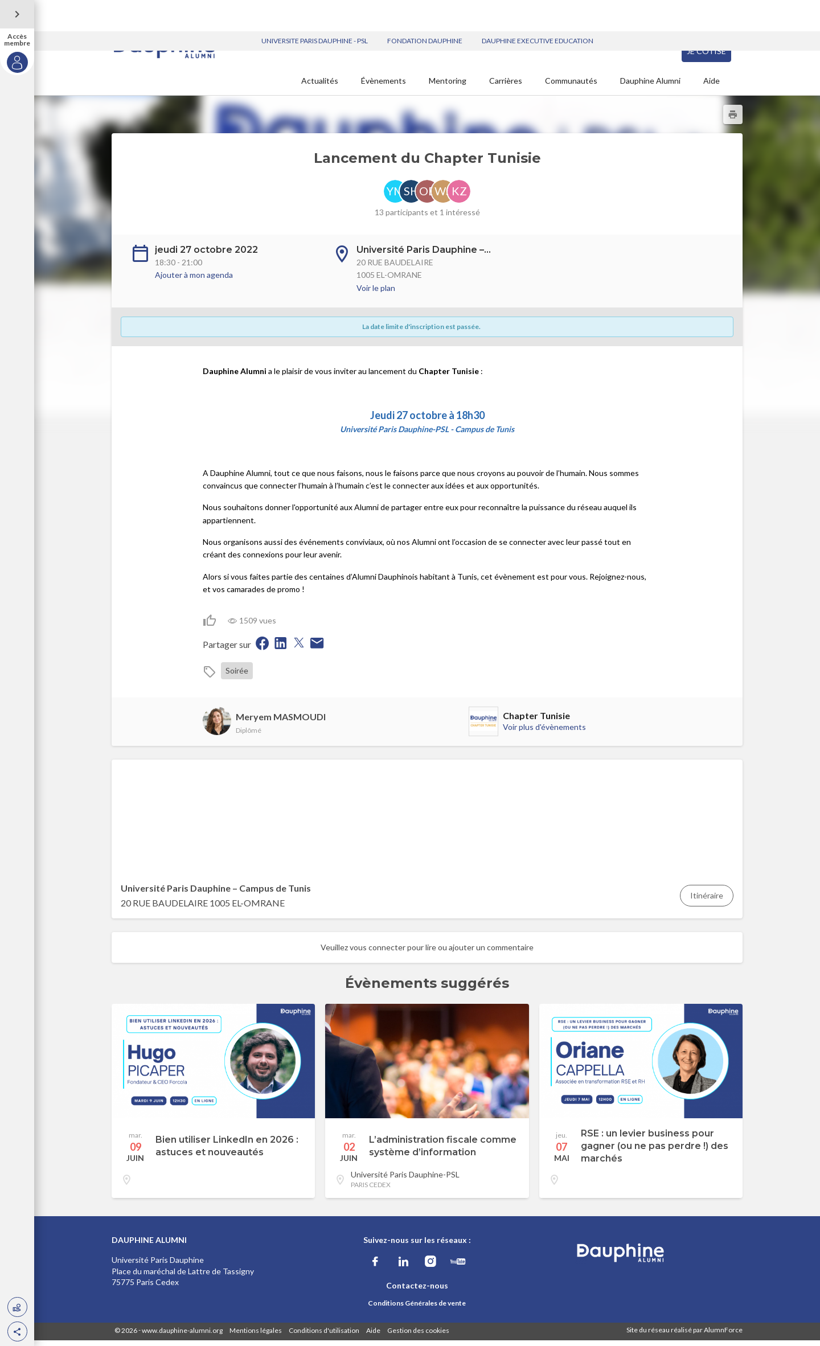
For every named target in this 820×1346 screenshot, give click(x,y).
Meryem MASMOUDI (281, 722)
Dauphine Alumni (650, 86)
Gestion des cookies (418, 1336)
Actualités (319, 86)
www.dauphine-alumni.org (182, 1336)
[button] (17, 1331)
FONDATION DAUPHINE (424, 9)
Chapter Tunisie (536, 721)
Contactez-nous (417, 1291)
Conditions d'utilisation (324, 1336)
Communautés (571, 86)
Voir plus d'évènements (544, 732)
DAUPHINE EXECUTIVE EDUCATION (537, 9)
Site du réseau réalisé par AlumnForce (684, 1335)
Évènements (383, 86)
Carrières (505, 86)
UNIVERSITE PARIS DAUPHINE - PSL (314, 9)
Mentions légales (255, 1336)
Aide (711, 86)
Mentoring (447, 86)
